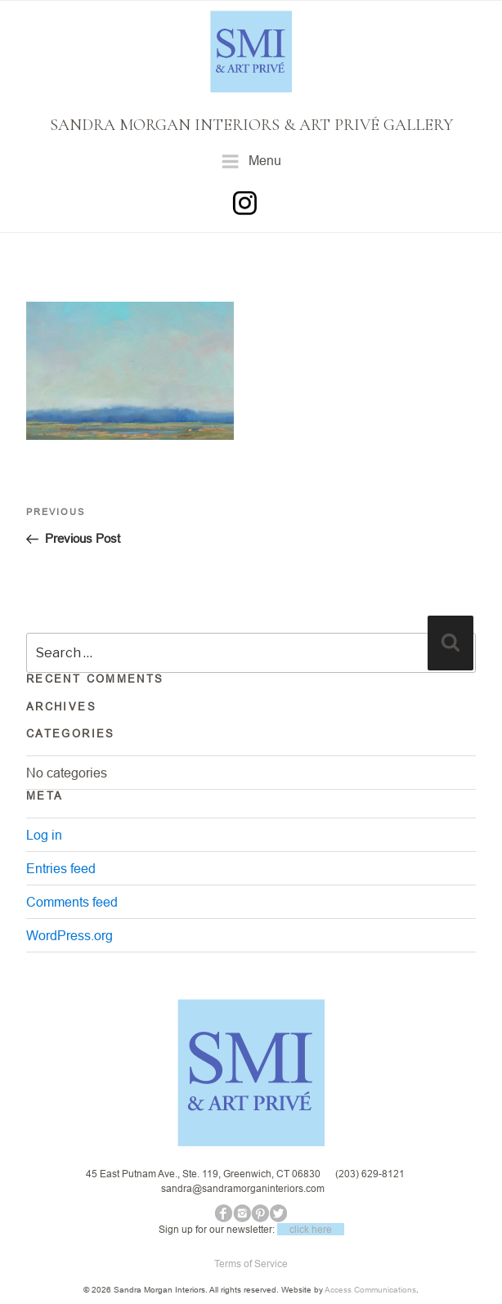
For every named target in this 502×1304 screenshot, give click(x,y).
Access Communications (370, 1289)
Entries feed (61, 868)
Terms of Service (251, 1263)
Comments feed (72, 901)
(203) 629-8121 (370, 1173)
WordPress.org (69, 935)
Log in (44, 834)
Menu (251, 161)
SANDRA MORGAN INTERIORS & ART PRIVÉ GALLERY (251, 125)
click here (310, 1229)
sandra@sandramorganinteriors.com (243, 1188)
